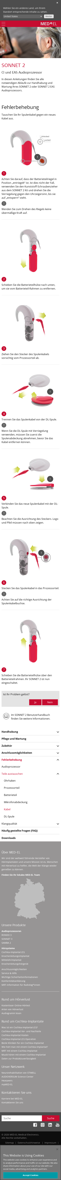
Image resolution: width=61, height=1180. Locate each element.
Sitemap (9, 1142)
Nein (50, 702)
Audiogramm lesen (11, 1013)
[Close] (57, 1151)
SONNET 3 (7, 938)
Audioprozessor (11, 766)
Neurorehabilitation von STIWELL (19, 1072)
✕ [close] (57, 2)
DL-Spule (9, 816)
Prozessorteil (12, 788)
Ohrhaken (10, 780)
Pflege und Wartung (14, 738)
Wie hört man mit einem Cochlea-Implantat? (25, 1046)
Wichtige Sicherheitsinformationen (20, 977)
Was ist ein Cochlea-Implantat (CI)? (20, 1027)
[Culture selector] (22, 16)
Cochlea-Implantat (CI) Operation (19, 1039)
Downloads (9, 838)
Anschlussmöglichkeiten (17, 752)
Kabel (7, 809)
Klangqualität (9, 823)
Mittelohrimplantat (11, 959)
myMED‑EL (7, 1084)
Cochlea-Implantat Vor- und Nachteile (21, 1031)
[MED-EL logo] (49, 23)
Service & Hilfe (9, 973)
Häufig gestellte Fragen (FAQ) (20, 830)
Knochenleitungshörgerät (15, 963)
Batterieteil (10, 795)
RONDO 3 (7, 934)
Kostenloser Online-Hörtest (16, 1005)
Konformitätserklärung (13, 980)
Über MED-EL (11, 852)
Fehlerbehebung (12, 759)
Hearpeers (7, 1080)
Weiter (48, 16)
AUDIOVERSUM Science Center (17, 1076)
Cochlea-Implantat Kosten (15, 1035)
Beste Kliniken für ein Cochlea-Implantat (23, 1042)
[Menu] (3, 23)
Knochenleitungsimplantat (15, 956)
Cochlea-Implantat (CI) (13, 952)
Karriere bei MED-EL (12, 1098)
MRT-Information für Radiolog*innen (21, 984)
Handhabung (10, 731)
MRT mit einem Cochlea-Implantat (19, 1050)
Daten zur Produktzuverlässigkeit (19, 1058)
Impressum (50, 1142)
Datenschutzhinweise (29, 1142)
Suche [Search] (50, 1118)
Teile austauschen (12, 773)
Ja (35, 702)
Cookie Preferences (49, 1145)
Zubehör (7, 745)
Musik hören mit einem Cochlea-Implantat (24, 1054)
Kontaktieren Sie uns (12, 1102)
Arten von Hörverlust (12, 1009)
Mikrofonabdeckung (15, 802)
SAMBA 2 (6, 942)
